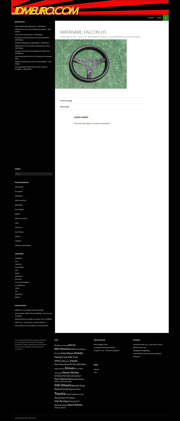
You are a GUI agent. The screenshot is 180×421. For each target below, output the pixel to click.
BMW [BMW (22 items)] (71, 349)
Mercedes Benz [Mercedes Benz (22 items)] (79, 364)
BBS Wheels (19, 205)
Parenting (136, 356)
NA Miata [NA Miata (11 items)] (62, 368)
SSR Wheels (19, 196)
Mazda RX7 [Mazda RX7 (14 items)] (68, 364)
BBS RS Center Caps (139, 347)
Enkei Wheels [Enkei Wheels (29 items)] (67, 353)
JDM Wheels (19, 187)
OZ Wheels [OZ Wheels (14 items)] (58, 376)
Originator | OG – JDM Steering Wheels (106, 350)
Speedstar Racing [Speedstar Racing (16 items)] (77, 379)
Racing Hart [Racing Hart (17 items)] (76, 376)
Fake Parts (18, 264)
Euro (16, 261)
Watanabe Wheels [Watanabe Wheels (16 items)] (61, 405)
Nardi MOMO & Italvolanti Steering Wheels (147, 353)
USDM (17, 288)
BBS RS (17, 214)
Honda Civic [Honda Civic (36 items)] (61, 356)
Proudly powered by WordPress (25, 418)
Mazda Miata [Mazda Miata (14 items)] (59, 364)
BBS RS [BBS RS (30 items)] (72, 345)
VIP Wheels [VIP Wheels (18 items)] (70, 398)
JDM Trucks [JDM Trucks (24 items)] (60, 361)
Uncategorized (20, 285)
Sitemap (151, 18)
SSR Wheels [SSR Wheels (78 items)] (63, 385)
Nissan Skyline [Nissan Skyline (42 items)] (70, 372)
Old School (18, 276)
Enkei (17, 223)
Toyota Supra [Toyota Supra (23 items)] (60, 397)
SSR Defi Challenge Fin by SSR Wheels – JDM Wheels (32, 43)
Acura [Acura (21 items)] (57, 345)
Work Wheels (19, 209)
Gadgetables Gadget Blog (141, 350)
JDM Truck (18, 227)
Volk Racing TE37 (20, 200)
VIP (16, 291)
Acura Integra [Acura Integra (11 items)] (64, 345)
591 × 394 (83, 37)
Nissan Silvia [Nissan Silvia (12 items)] (58, 373)
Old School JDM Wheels (23, 245)
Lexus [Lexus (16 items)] (68, 361)
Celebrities (18, 258)
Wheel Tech (19, 294)
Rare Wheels (19, 232)
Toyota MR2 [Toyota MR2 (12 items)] (80, 394)
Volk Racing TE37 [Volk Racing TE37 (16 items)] (73, 401)
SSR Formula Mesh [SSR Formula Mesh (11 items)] (66, 381)
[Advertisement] (33, 113)
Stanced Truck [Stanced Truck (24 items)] (78, 385)
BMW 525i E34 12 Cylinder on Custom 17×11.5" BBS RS (33, 319)
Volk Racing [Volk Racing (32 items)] (60, 401)
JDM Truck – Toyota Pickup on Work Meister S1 (30, 322)
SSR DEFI (18, 241)
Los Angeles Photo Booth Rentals (104, 347)
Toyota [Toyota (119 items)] (59, 393)
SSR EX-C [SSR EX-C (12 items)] (57, 381)
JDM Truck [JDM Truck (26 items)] (73, 357)
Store (159, 18)
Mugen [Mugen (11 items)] (56, 368)
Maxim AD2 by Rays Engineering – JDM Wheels (30, 26)
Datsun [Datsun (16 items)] (83, 349)
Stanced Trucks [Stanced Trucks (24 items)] (61, 389)
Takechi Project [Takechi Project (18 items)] (74, 389)
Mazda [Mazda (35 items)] (74, 360)
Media (17, 273)
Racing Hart (19, 191)
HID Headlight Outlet (101, 344)
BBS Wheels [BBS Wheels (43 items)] (61, 348)
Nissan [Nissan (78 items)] (69, 368)
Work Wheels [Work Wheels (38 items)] (75, 404)
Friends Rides (19, 267)
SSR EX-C (18, 236)
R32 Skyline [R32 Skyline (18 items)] (67, 376)
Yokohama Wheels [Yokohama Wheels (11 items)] (60, 407)
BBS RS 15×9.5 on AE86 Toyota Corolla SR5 (29, 310)
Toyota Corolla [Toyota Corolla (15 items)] (71, 394)
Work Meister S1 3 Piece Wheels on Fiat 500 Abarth (31, 326)
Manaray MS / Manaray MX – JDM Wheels (28, 35)
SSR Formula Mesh (21, 218)
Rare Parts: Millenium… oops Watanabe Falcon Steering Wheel (115, 37)
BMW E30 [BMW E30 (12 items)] (77, 349)
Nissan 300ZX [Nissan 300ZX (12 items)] (79, 368)
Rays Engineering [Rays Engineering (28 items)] (62, 378)
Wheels (17, 297)
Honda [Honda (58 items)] (78, 353)
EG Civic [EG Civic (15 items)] (57, 353)
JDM (16, 270)
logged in (89, 123)
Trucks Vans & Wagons (22, 282)
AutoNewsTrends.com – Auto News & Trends (147, 344)
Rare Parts (18, 279)
